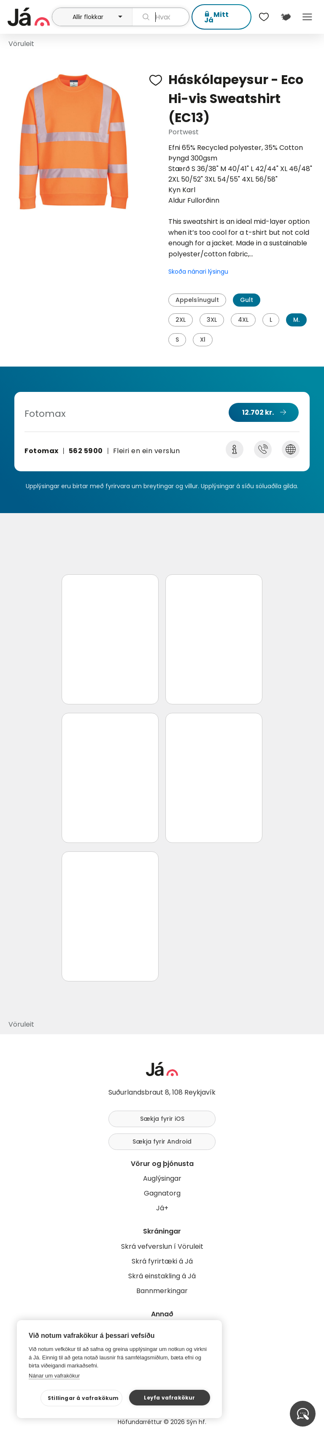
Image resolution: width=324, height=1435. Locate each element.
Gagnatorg (162, 1193)
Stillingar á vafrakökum (83, 1398)
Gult (246, 300)
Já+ (162, 1208)
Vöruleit (21, 44)
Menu (307, 17)
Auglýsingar (162, 1178)
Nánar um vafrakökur (54, 1375)
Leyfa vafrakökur (169, 1397)
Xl (202, 339)
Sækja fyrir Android (162, 1141)
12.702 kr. (258, 412)
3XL (212, 319)
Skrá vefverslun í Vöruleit (162, 1246)
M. (296, 319)
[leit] (160, 17)
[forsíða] (29, 17)
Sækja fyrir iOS (162, 1118)
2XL (181, 319)
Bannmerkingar (162, 1291)
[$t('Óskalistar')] (264, 17)
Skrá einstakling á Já (162, 1276)
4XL (243, 319)
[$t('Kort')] (285, 17)
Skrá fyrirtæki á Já (162, 1261)
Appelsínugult (197, 300)
